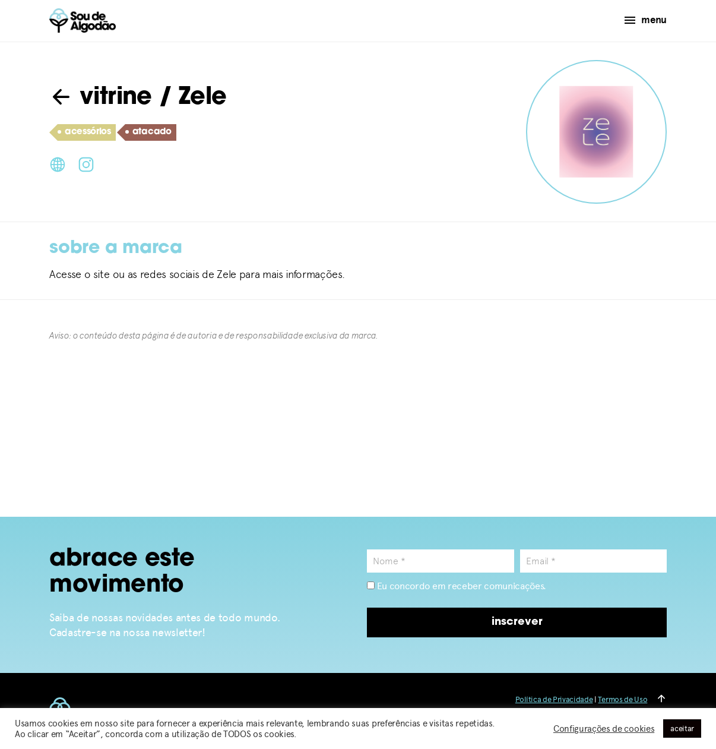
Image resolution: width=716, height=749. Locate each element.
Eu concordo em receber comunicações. (456, 586)
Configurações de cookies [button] (603, 728)
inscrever (517, 622)
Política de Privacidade (554, 699)
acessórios (84, 132)
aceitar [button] (682, 728)
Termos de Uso (622, 699)
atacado (148, 132)
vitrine (100, 98)
